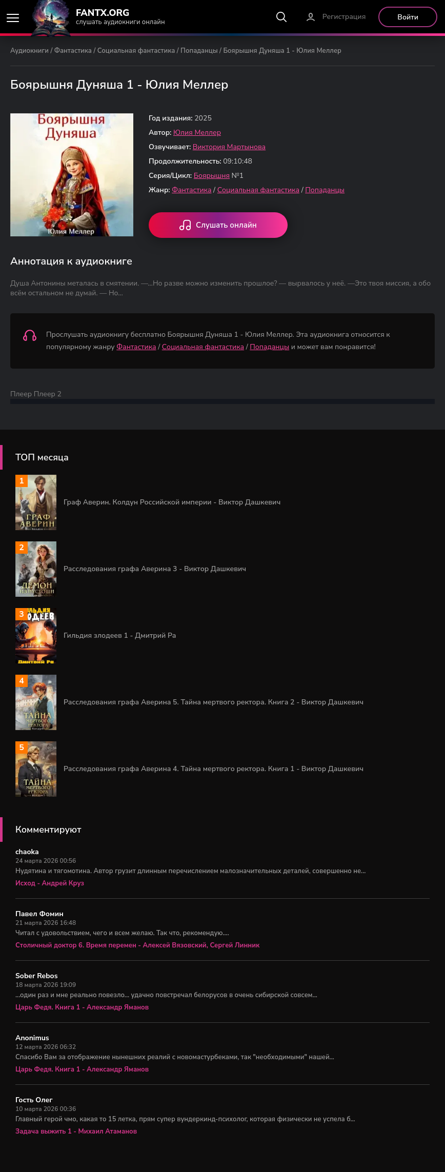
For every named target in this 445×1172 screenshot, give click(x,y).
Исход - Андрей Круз (49, 883)
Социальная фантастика (136, 50)
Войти (407, 17)
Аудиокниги (29, 50)
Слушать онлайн (218, 226)
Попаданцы (199, 50)
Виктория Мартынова (229, 147)
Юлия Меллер (197, 132)
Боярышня (212, 175)
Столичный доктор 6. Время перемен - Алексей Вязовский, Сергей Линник (137, 945)
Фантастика (73, 50)
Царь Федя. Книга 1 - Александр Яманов (82, 1007)
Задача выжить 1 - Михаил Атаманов (76, 1131)
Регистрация (344, 17)
